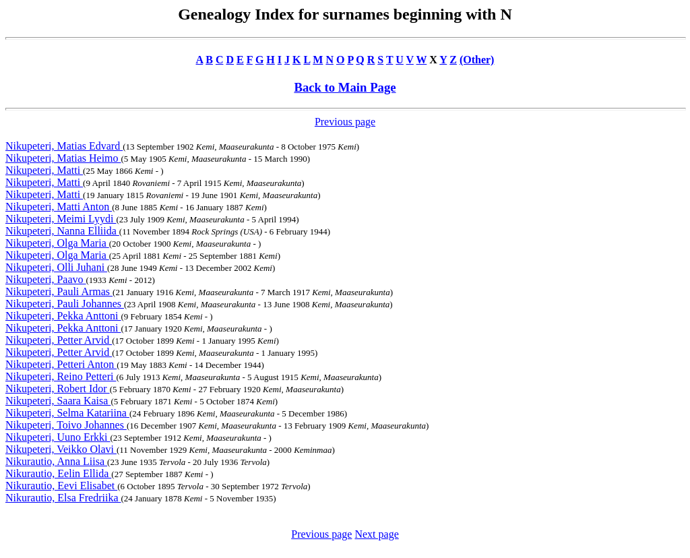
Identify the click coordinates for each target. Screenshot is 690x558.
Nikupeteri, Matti (44, 170)
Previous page (345, 121)
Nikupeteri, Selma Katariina (67, 412)
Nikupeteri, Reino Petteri (60, 376)
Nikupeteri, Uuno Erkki (58, 437)
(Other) (477, 59)
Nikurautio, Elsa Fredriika (63, 497)
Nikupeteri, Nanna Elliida (62, 231)
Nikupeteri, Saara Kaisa (58, 400)
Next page (376, 534)
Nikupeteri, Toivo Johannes (66, 425)
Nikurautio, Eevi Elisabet (61, 485)
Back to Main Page (345, 87)
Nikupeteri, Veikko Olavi (61, 449)
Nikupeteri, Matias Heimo (63, 158)
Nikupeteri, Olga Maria (57, 243)
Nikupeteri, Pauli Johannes (64, 303)
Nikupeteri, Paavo (45, 279)
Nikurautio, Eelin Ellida (58, 473)
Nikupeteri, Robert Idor (57, 388)
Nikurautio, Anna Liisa (56, 461)
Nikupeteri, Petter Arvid (58, 340)
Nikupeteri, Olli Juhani (56, 267)
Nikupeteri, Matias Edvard (64, 146)
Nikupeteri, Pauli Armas (59, 291)
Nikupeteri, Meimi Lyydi (60, 218)
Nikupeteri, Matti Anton (58, 206)
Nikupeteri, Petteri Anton (61, 364)
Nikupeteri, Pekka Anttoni (63, 315)
